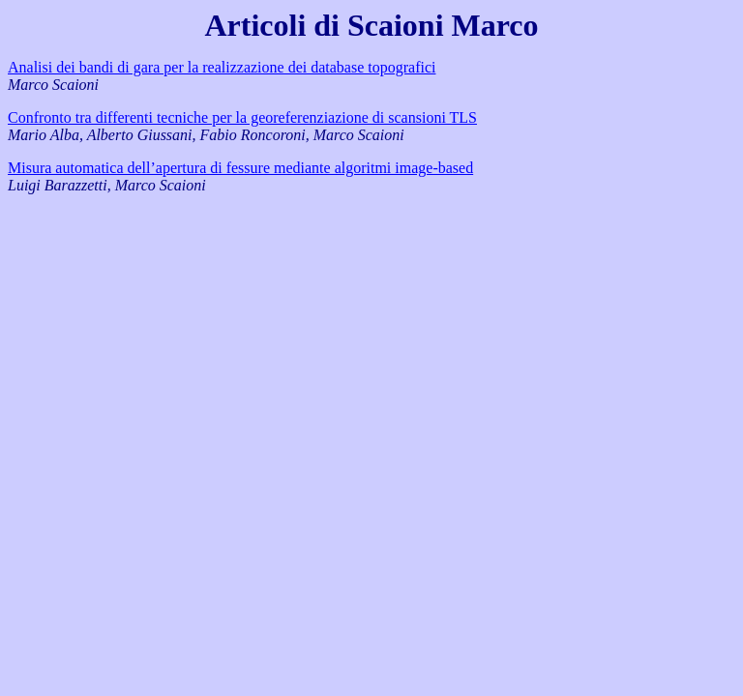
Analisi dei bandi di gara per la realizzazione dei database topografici (221, 67)
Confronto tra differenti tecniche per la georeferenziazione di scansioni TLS (242, 117)
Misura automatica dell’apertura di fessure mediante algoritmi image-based (240, 168)
